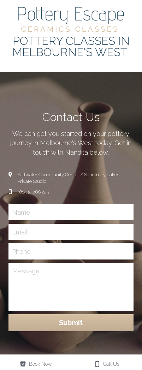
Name (21, 212)
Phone (21, 251)
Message (26, 271)
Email (19, 231)
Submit (71, 322)
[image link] (71, 19)
